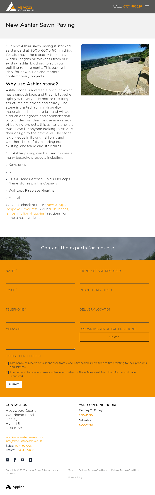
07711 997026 (127, 6)
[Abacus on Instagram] (30, 459)
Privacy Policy (75, 477)
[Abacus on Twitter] (7, 459)
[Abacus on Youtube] (22, 459)
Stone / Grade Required (100, 271)
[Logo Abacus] (20, 7)
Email (11, 290)
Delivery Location (95, 309)
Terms (71, 470)
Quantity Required (96, 290)
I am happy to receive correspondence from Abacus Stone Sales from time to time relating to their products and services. (76, 365)
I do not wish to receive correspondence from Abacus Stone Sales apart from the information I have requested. (71, 374)
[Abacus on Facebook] (14, 459)
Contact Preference (24, 356)
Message (13, 329)
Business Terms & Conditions (93, 470)
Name (11, 270)
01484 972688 (25, 450)
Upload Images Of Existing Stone (108, 329)
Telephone (16, 309)
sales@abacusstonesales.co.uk (24, 437)
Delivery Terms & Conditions (125, 470)
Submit (14, 384)
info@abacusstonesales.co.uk (24, 441)
